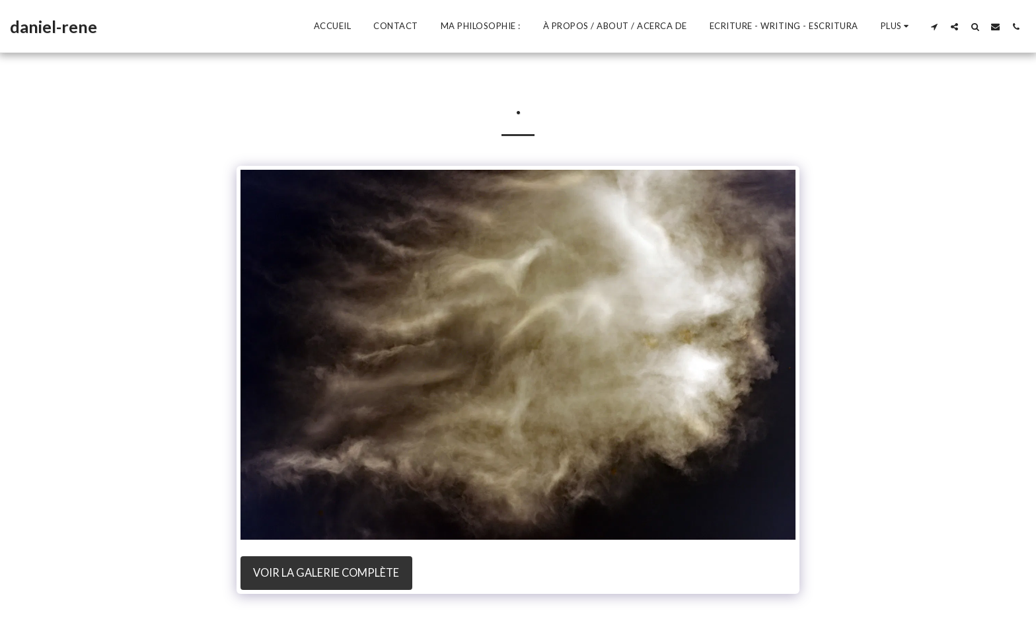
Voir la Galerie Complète (326, 572)
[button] (934, 26)
